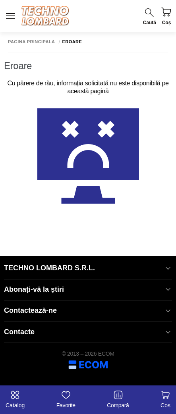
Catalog (15, 399)
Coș (165, 399)
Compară (118, 399)
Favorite (65, 399)
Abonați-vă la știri (88, 289)
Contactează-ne (88, 310)
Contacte (88, 332)
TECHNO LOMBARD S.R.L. (88, 268)
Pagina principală (31, 42)
